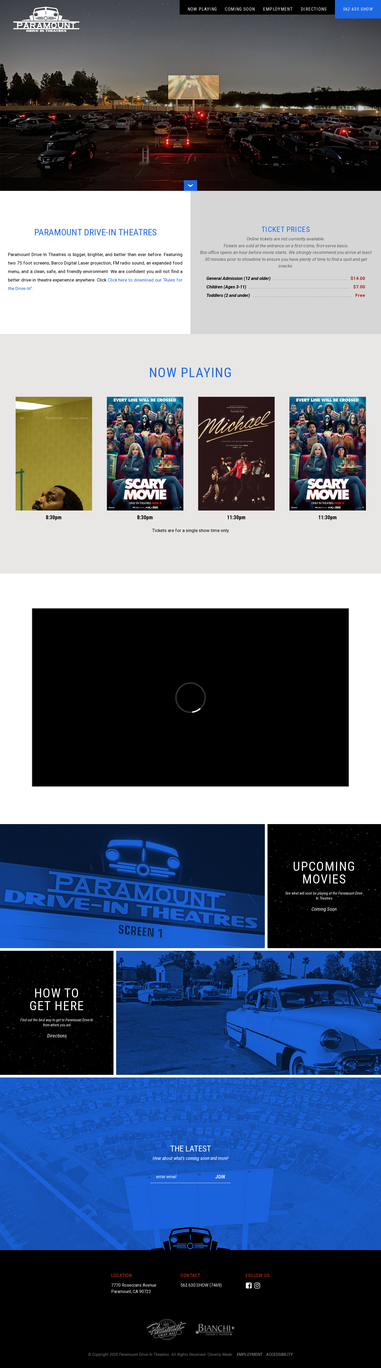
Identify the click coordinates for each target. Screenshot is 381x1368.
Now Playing (202, 9)
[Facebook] (249, 1285)
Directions (314, 9)
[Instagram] (257, 1285)
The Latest (190, 1148)
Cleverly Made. (220, 1354)
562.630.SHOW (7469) (201, 1285)
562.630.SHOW (358, 9)
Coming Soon (240, 9)
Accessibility (279, 1354)
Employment (278, 9)
